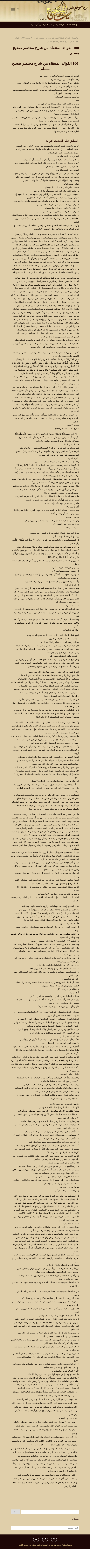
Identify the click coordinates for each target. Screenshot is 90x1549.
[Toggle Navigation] (13, 10)
